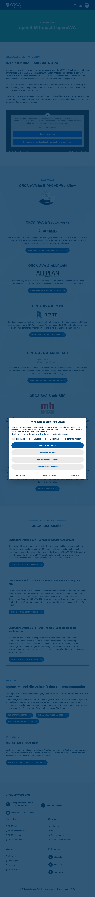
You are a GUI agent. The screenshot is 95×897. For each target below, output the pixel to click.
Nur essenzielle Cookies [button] (47, 459)
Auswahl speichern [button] (48, 452)
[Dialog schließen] (83, 420)
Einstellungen (21, 475)
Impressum (75, 475)
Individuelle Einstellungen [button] (48, 466)
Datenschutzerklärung (48, 475)
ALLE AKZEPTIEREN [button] (47, 445)
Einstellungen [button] (45, 434)
